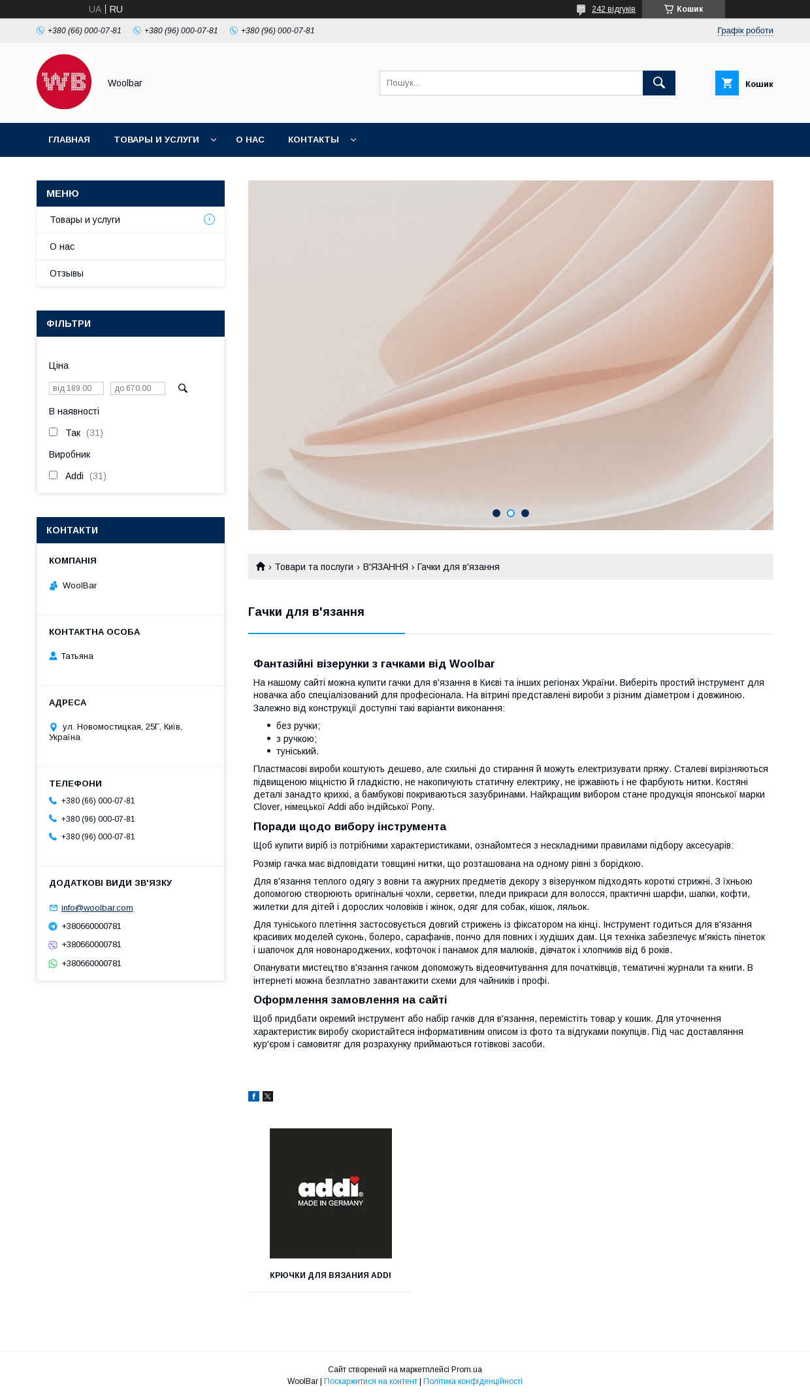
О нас (250, 139)
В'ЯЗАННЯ (385, 567)
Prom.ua (466, 1369)
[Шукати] (659, 83)
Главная (69, 139)
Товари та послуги (313, 567)
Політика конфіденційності (473, 1381)
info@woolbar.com (97, 908)
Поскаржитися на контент (370, 1381)
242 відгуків (614, 9)
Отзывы (67, 273)
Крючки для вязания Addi (330, 1275)
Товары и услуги (156, 139)
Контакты (313, 139)
